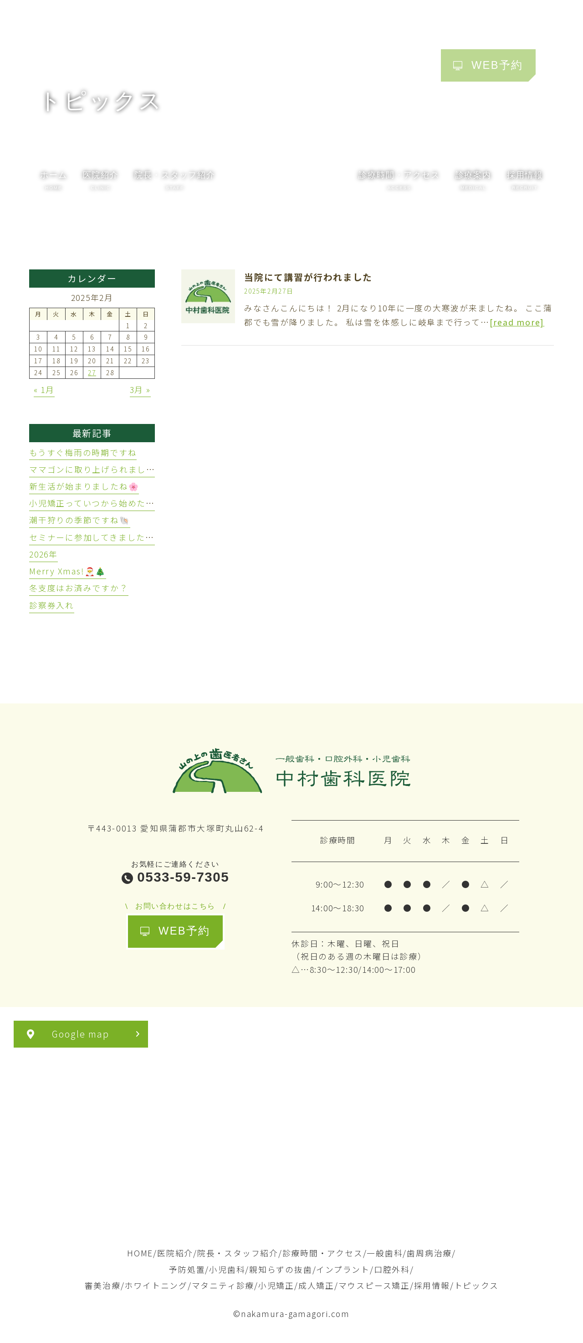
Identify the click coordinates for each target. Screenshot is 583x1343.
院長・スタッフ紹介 (237, 1253)
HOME (140, 1253)
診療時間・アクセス (322, 1253)
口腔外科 (392, 1269)
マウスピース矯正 (374, 1285)
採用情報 (432, 1285)
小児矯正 (276, 1285)
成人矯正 (316, 1285)
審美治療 (103, 1285)
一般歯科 (385, 1253)
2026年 (43, 554)
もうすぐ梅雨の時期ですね (83, 452)
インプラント (343, 1269)
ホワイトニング (155, 1285)
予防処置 (187, 1269)
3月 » (140, 389)
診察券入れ (51, 605)
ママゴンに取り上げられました (92, 469)
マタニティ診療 (223, 1285)
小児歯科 (227, 1269)
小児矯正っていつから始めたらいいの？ (110, 503)
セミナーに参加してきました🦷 (92, 537)
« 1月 (44, 389)
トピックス (476, 1285)
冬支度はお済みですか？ (78, 588)
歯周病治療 (429, 1253)
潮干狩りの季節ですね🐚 (79, 520)
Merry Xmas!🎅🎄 (67, 571)
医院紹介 (175, 1253)
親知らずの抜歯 (280, 1269)
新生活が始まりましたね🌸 (84, 486)
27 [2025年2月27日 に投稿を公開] (92, 372)
